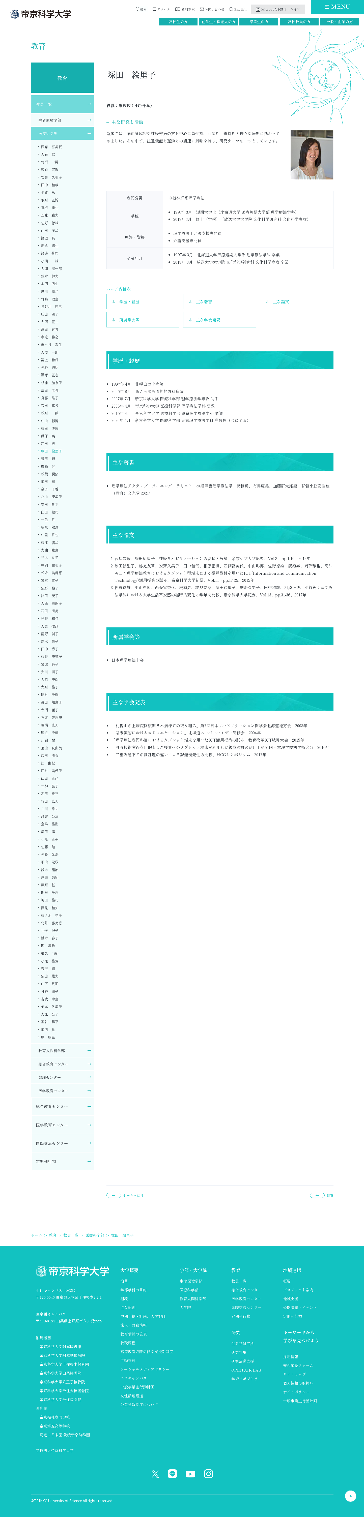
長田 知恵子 (51, 702)
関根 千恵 (50, 892)
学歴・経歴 (129, 301)
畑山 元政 (50, 861)
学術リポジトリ (244, 1378)
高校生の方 (178, 21)
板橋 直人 (50, 724)
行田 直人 (50, 801)
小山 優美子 (51, 496)
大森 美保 (50, 679)
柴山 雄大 (50, 976)
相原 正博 (50, 199)
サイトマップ (294, 1374)
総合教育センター (53, 1064)
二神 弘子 (50, 785)
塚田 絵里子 (51, 450)
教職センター (49, 1077)
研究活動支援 (242, 1361)
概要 (287, 1281)
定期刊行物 (46, 1161)
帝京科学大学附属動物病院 (62, 1355)
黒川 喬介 (50, 291)
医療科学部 (47, 133)
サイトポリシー (296, 1391)
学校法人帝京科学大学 (55, 1450)
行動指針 (127, 1360)
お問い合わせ (215, 9)
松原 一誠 (50, 412)
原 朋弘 (48, 1037)
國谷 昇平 (50, 1021)
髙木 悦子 (50, 641)
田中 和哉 (50, 184)
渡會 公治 (50, 816)
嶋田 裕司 (50, 899)
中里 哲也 (50, 534)
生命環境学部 (49, 120)
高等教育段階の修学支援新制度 (146, 1351)
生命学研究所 (242, 1343)
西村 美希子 (51, 770)
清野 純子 (50, 633)
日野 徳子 (50, 991)
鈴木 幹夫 (50, 276)
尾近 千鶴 (50, 732)
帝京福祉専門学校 (55, 1417)
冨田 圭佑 (50, 390)
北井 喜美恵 (51, 922)
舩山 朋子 (50, 314)
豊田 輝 (48, 458)
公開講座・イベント (300, 1307)
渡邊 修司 (50, 253)
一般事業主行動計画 (137, 1386)
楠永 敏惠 (50, 527)
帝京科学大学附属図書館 (60, 1346)
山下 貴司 (50, 983)
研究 (235, 1332)
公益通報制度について (139, 1404)
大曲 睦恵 (50, 550)
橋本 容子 (50, 937)
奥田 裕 (48, 481)
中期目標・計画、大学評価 (143, 1316)
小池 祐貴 (50, 960)
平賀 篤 (48, 192)
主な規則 (127, 1307)
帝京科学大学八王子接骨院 (62, 1381)
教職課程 (127, 1342)
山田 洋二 (50, 230)
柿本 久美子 (51, 1006)
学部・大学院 (193, 1270)
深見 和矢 (50, 907)
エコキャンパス (133, 1378)
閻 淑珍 (48, 945)
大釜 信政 (50, 626)
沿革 (124, 1281)
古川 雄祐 (50, 808)
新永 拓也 (50, 245)
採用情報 (290, 1356)
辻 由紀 (48, 763)
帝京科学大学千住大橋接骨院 (64, 1390)
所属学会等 (129, 320)
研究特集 (238, 1352)
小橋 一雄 (50, 260)
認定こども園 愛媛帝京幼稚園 (65, 1434)
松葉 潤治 (50, 473)
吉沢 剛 (48, 968)
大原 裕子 (50, 686)
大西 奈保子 (51, 603)
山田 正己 (50, 778)
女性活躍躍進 (131, 1395)
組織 (124, 1298)
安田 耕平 (50, 504)
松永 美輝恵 (51, 572)
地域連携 (292, 1270)
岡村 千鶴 (50, 694)
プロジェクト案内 (298, 1289)
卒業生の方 (258, 21)
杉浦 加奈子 (51, 382)
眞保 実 (48, 435)
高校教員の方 (299, 21)
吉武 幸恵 (50, 999)
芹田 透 (48, 443)
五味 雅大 (50, 215)
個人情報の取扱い (298, 1383)
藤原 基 (48, 884)
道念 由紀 (50, 953)
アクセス (163, 9)
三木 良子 (50, 557)
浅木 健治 (50, 869)
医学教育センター (53, 1090)
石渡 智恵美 (51, 717)
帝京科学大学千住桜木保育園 (64, 1364)
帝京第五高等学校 (55, 1426)
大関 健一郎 (51, 268)
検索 (144, 9)
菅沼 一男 (50, 161)
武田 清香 (50, 755)
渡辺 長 (48, 237)
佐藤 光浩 (50, 854)
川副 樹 (48, 740)
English (240, 9)
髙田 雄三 (50, 793)
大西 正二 (50, 321)
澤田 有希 (50, 329)
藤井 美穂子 (51, 656)
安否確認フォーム (298, 1365)
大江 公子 (50, 1014)
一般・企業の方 (339, 21)
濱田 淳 (48, 831)
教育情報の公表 (133, 1334)
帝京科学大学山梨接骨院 (60, 1373)
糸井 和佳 (50, 618)
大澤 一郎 (50, 352)
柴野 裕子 (50, 588)
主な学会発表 (208, 320)
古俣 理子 (50, 930)
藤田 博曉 (50, 428)
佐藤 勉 (48, 846)
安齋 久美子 (51, 177)
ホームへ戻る (133, 1195)
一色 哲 (48, 519)
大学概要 (129, 1270)
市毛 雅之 (50, 336)
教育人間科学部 (51, 1050)
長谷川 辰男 (51, 306)
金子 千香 (50, 489)
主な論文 (281, 301)
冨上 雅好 (50, 359)
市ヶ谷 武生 (51, 344)
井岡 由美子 (51, 565)
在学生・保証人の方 (219, 21)
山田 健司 (50, 511)
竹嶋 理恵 (50, 298)
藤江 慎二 (50, 542)
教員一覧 (44, 104)
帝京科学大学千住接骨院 (60, 1399)
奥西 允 (48, 1029)
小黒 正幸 (50, 839)
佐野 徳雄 (50, 222)
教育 (62, 77)
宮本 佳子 (50, 580)
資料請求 (188, 9)
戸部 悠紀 (50, 877)
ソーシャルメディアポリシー (145, 1369)
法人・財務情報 (133, 1325)
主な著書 (204, 301)
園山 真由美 (51, 747)
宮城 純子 (50, 664)
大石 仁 (48, 154)
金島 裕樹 (50, 823)
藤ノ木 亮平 (51, 915)
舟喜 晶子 (50, 397)
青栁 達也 (50, 207)
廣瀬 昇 (48, 466)
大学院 (185, 1307)
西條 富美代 (51, 146)
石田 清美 (50, 610)
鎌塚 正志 (50, 374)
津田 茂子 (50, 595)
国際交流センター (52, 1143)
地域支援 (290, 1298)
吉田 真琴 (50, 405)
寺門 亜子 (50, 709)
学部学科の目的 (133, 1289)
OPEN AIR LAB (246, 1370)
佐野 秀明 (50, 367)
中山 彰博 (50, 420)
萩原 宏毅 (50, 169)
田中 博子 (50, 648)
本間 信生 (50, 283)
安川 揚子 (50, 671)
